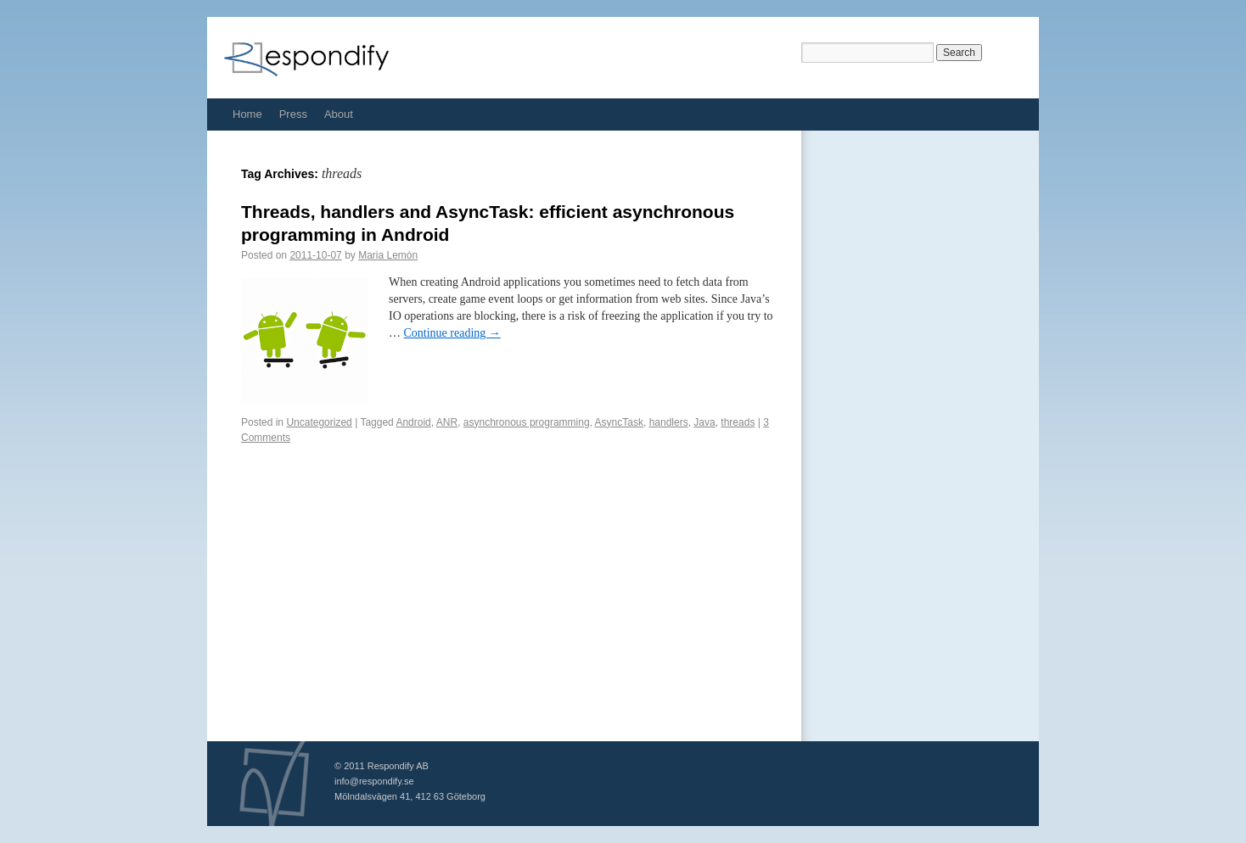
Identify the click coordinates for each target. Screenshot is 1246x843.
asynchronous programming (526, 422)
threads (738, 422)
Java (704, 422)
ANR (446, 422)
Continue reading (452, 333)
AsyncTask (619, 422)
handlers (668, 422)
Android (413, 422)
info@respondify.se (374, 781)
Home (247, 114)
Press (293, 114)
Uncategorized (318, 422)
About (338, 114)
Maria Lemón (388, 255)
